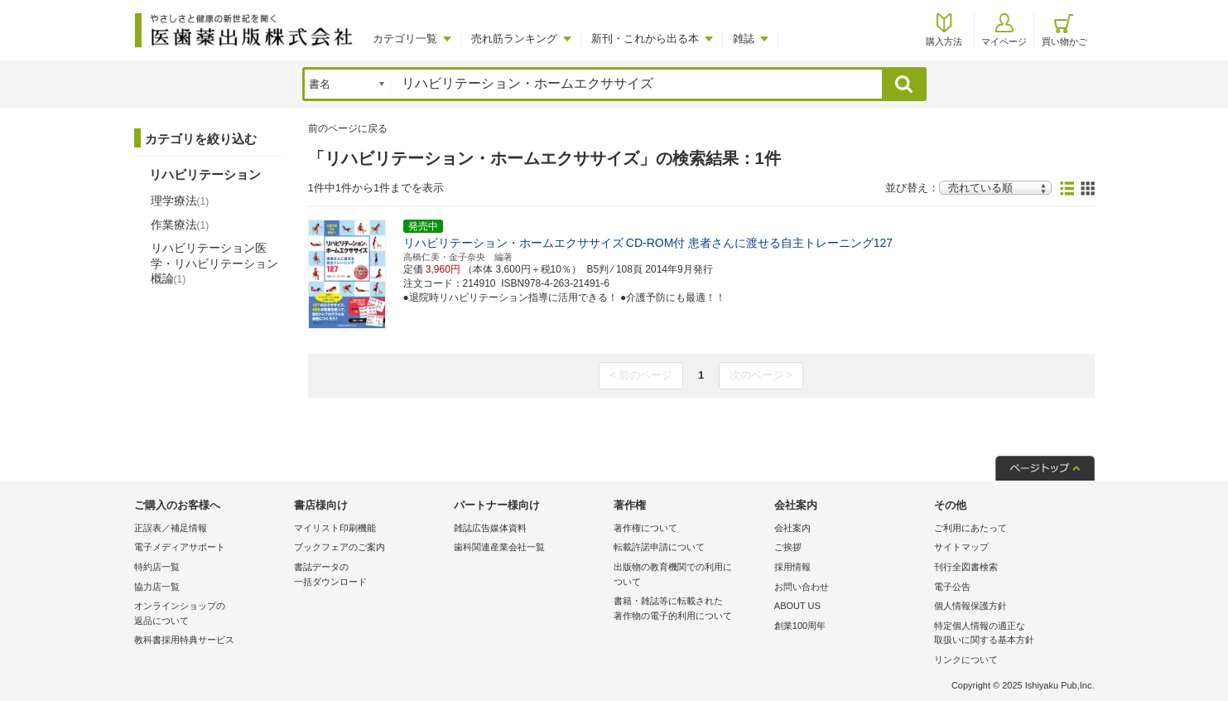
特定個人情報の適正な (1010, 634)
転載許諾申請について (659, 547)
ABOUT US (797, 606)
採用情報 (792, 567)
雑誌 (743, 38)
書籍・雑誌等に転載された (689, 609)
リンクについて (966, 660)
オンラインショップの (210, 614)
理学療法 (180, 200)
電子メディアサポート (179, 547)
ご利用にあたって (970, 528)
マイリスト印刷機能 (335, 528)
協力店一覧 (157, 587)
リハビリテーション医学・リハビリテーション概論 (214, 262)
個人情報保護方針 (970, 606)
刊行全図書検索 (966, 567)
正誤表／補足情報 (170, 528)
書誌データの (369, 575)
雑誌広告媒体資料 (490, 528)
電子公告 (952, 587)
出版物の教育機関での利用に (689, 575)
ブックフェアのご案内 (339, 547)
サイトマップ (961, 547)
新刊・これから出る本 (645, 38)
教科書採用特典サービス (184, 640)
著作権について (645, 528)
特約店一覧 (157, 567)
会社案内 (792, 528)
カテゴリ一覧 (405, 38)
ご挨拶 (788, 547)
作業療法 (180, 224)
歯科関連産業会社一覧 (499, 547)
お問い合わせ (801, 587)
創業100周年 (800, 626)
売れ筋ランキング (514, 38)
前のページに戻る (348, 128)
